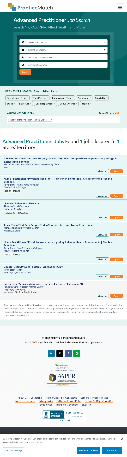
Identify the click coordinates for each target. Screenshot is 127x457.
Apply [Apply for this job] (117, 171)
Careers (84, 397)
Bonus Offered (67, 103)
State (10, 103)
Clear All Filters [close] (109, 112)
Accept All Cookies (88, 452)
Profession (83, 98)
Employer (24, 103)
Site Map (86, 404)
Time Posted (39, 98)
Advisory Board (54, 397)
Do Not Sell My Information (99, 401)
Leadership (36, 397)
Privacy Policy (46, 401)
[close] (30, 119)
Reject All (112, 452)
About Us (23, 397)
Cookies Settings (13, 452)
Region (85, 103)
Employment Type (61, 98)
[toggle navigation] (120, 7)
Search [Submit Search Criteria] (25, 72)
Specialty (100, 98)
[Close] (121, 440)
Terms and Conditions (67, 404)
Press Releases (100, 397)
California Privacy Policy (68, 401)
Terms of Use (45, 404)
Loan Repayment (45, 103)
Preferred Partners (25, 401)
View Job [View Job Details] (102, 171)
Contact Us (71, 397)
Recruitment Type (16, 98)
